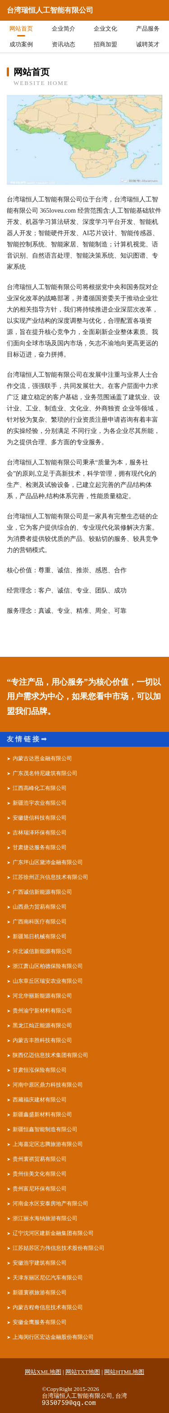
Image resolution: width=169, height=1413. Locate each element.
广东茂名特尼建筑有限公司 (45, 773)
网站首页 (21, 28)
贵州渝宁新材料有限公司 (42, 1010)
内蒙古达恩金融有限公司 (42, 758)
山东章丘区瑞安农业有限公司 (48, 981)
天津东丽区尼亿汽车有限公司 (48, 1278)
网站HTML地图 (124, 1371)
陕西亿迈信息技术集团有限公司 (50, 1055)
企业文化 (105, 28)
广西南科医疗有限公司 (40, 921)
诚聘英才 (148, 44)
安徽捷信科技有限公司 (40, 818)
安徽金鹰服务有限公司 (40, 1322)
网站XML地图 (43, 1371)
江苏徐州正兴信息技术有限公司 (50, 877)
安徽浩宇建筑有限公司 (40, 1263)
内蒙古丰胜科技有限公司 (42, 1040)
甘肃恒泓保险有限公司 (40, 1070)
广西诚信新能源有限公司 (42, 892)
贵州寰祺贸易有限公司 (40, 1159)
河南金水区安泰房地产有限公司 (50, 1203)
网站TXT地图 (82, 1371)
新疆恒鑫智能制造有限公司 (45, 1129)
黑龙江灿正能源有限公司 (42, 1025)
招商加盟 (105, 44)
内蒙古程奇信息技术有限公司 (48, 1307)
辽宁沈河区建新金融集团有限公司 (53, 1233)
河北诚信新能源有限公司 (42, 951)
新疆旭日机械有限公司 (40, 936)
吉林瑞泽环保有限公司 (40, 832)
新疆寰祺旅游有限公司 (40, 1292)
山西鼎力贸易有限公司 (40, 907)
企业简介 (63, 28)
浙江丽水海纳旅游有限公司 (45, 1218)
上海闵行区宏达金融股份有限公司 (53, 1337)
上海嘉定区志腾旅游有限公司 (48, 1144)
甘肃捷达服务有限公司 (40, 847)
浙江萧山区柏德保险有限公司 (48, 966)
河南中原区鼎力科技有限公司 (48, 1085)
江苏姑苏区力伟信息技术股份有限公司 (59, 1248)
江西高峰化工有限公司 (40, 788)
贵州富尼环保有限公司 (40, 1189)
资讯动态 (63, 44)
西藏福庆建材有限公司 (40, 1100)
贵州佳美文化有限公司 (40, 1174)
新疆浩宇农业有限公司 (40, 803)
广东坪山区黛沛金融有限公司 (48, 862)
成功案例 (21, 44)
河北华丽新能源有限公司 (42, 996)
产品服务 (148, 28)
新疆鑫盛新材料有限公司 (42, 1114)
